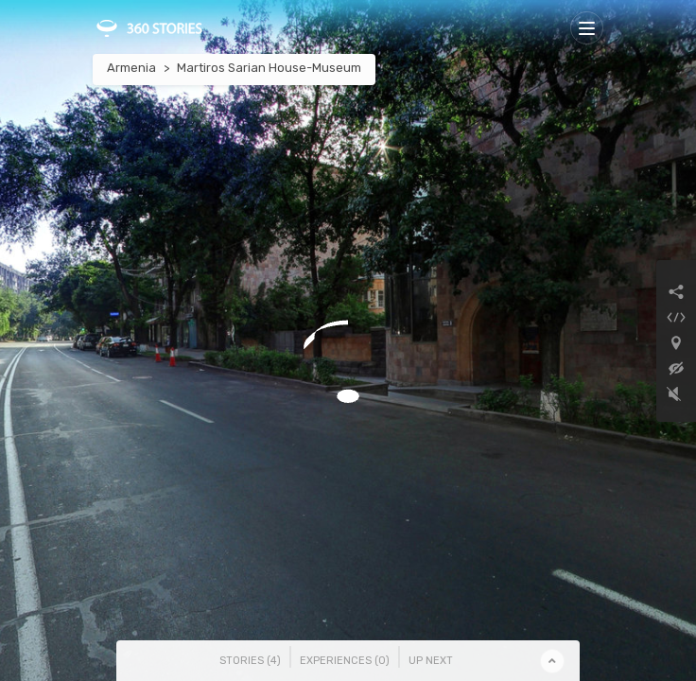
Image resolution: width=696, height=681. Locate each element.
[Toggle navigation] (586, 27)
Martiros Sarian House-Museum (269, 68)
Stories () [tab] (250, 661)
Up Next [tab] (431, 661)
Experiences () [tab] (345, 661)
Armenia (131, 68)
